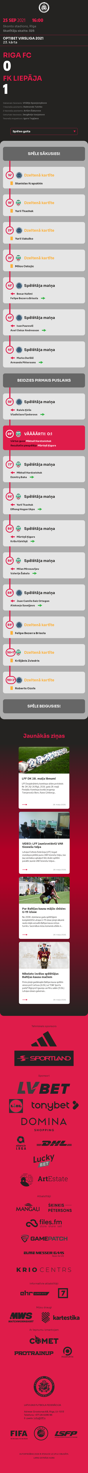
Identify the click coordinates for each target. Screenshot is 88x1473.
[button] (44, 131)
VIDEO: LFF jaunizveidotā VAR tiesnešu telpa (42, 845)
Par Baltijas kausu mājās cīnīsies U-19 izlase (43, 910)
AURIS (52, 1458)
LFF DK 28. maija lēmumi (39, 778)
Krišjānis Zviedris (27, 660)
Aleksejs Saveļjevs (22, 605)
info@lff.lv (39, 1418)
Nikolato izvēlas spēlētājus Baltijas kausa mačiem (40, 975)
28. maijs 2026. (44, 804)
